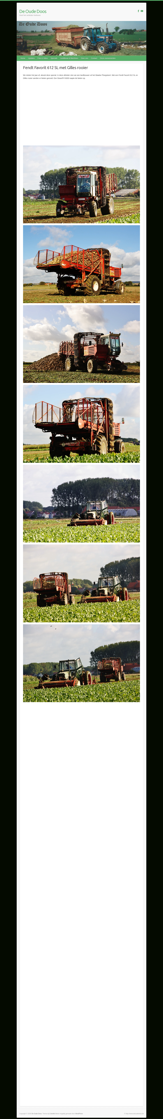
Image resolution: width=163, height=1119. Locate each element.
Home (23, 58)
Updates (31, 58)
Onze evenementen (108, 58)
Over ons (84, 58)
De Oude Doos (32, 11)
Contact (94, 58)
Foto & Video (43, 58)
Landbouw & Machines (69, 58)
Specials (54, 58)
